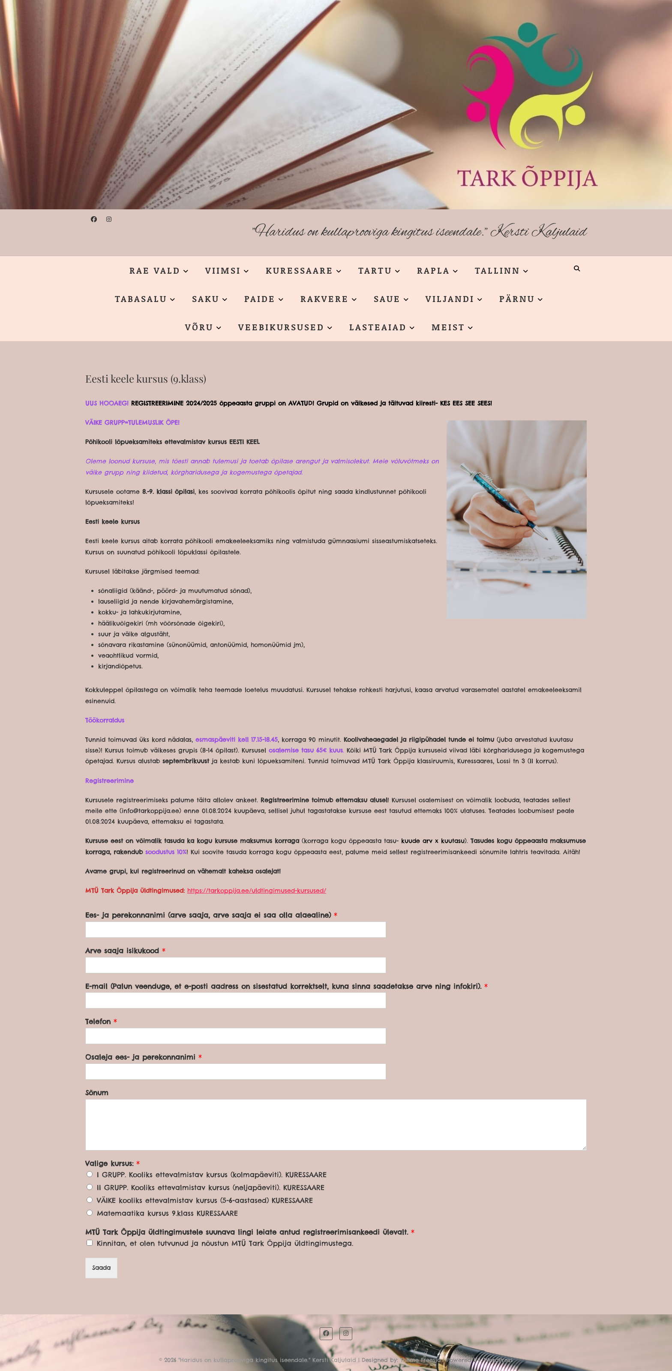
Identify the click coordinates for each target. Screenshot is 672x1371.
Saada (101, 1267)
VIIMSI (223, 270)
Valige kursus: (112, 1163)
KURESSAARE (299, 270)
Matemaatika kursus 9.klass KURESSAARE (167, 1213)
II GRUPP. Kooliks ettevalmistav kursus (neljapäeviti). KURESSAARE (210, 1187)
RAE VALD (154, 270)
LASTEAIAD (378, 327)
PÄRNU (517, 299)
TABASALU (141, 299)
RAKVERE (324, 299)
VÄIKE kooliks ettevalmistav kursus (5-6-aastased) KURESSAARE (205, 1200)
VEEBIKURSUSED (281, 327)
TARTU (375, 270)
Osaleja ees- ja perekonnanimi (143, 1057)
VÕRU (199, 327)
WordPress (498, 1359)
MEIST (448, 327)
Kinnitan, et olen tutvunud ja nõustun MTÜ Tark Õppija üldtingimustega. (225, 1243)
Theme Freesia (420, 1359)
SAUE (387, 299)
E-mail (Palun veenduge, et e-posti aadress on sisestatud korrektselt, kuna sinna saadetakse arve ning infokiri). (286, 986)
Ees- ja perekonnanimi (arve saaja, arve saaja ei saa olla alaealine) (211, 915)
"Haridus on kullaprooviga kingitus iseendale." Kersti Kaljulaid (419, 232)
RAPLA (433, 270)
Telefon (101, 1021)
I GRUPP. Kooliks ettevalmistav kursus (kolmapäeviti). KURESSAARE (212, 1174)
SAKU (205, 299)
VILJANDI (450, 299)
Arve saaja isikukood (125, 950)
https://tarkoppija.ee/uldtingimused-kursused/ (256, 890)
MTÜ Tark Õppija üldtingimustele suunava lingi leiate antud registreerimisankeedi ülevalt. (249, 1232)
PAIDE (260, 299)
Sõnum (96, 1092)
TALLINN (497, 270)
